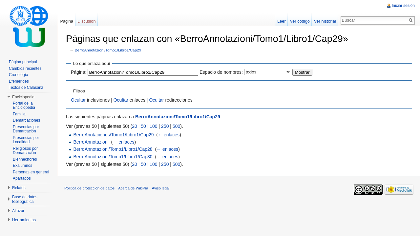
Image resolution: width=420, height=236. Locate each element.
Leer (281, 21)
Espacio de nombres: (221, 72)
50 (143, 126)
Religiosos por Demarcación (25, 150)
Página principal (23, 62)
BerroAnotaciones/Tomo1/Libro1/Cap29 (113, 134)
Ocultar (78, 100)
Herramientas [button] (24, 220)
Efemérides (19, 81)
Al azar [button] (18, 210)
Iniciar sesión (403, 5)
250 (165, 126)
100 (153, 126)
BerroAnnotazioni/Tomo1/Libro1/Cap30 (112, 156)
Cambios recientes (25, 68)
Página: (78, 72)
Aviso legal (161, 188)
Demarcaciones (26, 120)
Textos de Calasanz (26, 87)
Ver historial (325, 21)
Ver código (299, 21)
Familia (19, 114)
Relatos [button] (19, 188)
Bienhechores (25, 159)
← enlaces (168, 134)
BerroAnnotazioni (90, 142)
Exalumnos (22, 165)
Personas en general (31, 172)
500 (176, 126)
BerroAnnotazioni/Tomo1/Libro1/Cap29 (108, 50)
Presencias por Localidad (26, 140)
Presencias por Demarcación (26, 129)
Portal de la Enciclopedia (24, 105)
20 (134, 126)
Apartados (22, 178)
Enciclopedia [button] (23, 97)
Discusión (86, 21)
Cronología (18, 74)
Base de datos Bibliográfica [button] (24, 199)
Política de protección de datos (89, 188)
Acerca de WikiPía (133, 188)
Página (66, 21)
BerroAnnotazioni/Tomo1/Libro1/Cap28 (112, 149)
